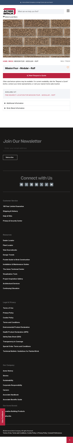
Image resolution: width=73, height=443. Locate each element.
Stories (5, 376)
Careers (6, 390)
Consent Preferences (55, 433)
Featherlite (7, 416)
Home (5, 61)
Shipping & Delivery (10, 211)
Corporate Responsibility (12, 385)
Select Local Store (10, 17)
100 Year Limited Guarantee (13, 206)
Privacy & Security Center (12, 221)
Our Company (8, 365)
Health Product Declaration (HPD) (15, 332)
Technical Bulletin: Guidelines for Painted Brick (21, 351)
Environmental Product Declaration (16, 327)
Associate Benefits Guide (12, 400)
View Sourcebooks (10, 250)
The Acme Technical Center (13, 269)
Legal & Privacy (9, 302)
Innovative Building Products (14, 411)
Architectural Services (11, 284)
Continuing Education (11, 288)
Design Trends (8, 255)
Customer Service (10, 201)
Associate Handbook (11, 395)
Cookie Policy (8, 318)
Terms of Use (8, 308)
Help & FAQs (7, 216)
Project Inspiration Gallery (13, 279)
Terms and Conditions (11, 322)
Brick (11, 61)
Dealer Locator (8, 240)
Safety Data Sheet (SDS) (12, 337)
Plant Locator (8, 245)
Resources (7, 235)
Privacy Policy (8, 313)
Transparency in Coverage (13, 342)
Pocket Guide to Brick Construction (16, 260)
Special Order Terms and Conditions (17, 346)
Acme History (8, 371)
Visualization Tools (10, 274)
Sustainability (8, 380)
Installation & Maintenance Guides (16, 264)
